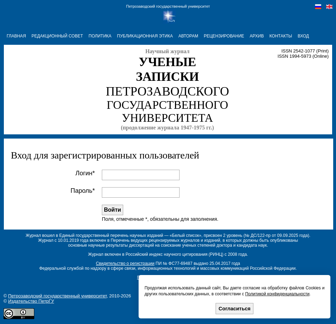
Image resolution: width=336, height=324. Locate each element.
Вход (303, 36)
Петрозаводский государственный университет (168, 6)
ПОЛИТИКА (100, 36)
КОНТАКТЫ (281, 36)
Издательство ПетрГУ (31, 301)
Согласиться (235, 308)
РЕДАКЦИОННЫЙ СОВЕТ (57, 36)
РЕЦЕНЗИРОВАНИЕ (224, 36)
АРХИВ (257, 36)
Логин (84, 173)
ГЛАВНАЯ (16, 36)
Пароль (81, 190)
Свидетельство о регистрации (125, 263)
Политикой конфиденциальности (277, 293)
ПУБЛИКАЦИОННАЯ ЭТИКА (145, 36)
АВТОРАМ (188, 36)
